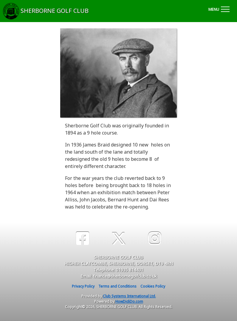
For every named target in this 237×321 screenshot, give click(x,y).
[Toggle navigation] (219, 8)
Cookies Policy (152, 286)
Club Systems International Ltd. (129, 296)
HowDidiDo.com (129, 301)
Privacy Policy (83, 286)
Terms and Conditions (117, 286)
